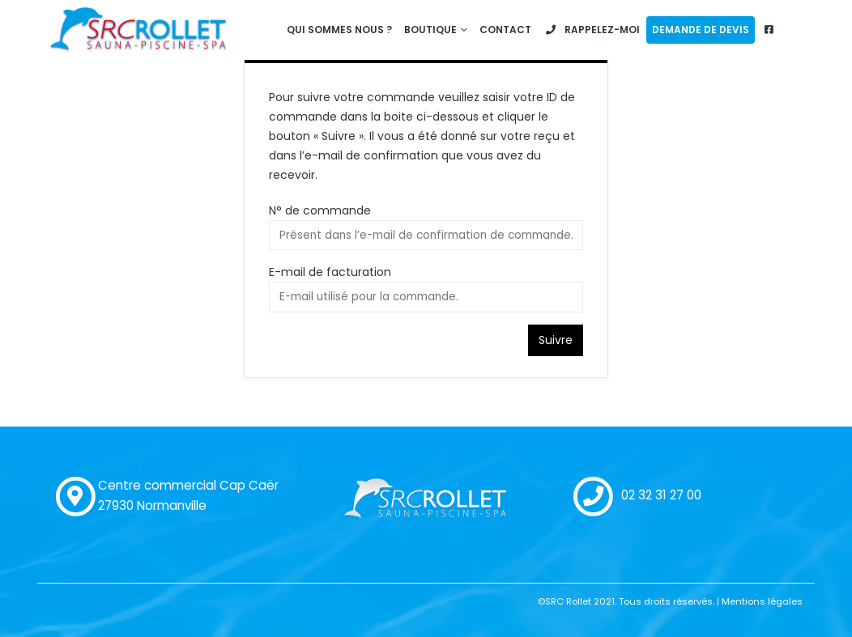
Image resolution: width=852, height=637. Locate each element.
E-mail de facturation (330, 272)
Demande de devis (700, 29)
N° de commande (320, 210)
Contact (505, 29)
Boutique (430, 29)
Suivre (556, 340)
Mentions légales (762, 601)
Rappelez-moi (591, 29)
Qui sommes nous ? (339, 29)
